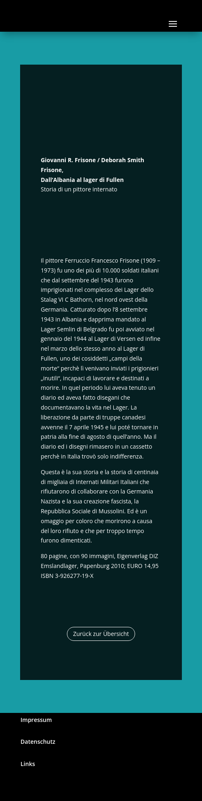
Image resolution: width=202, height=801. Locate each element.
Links (28, 764)
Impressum (36, 720)
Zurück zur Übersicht (101, 634)
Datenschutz (38, 741)
